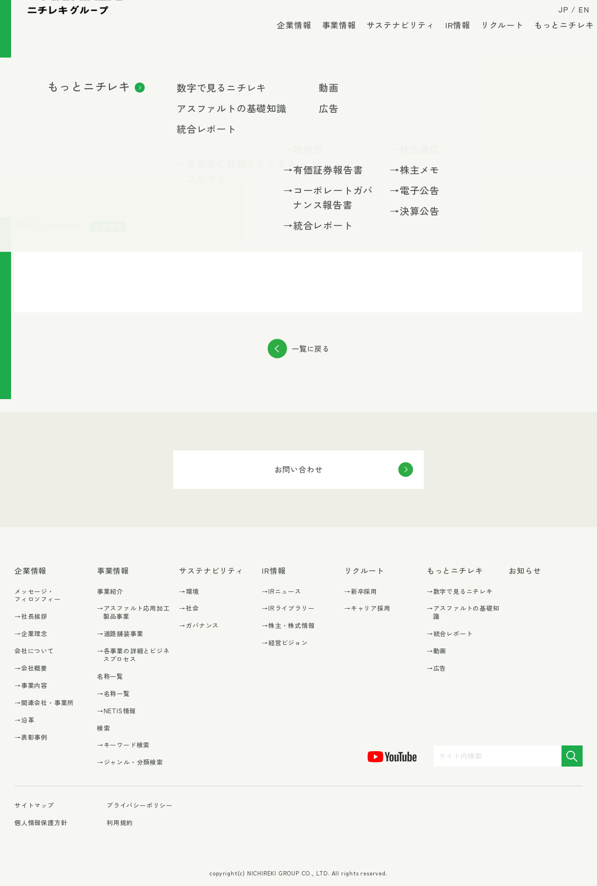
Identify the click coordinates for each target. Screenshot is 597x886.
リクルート (496, 38)
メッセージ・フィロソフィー (37, 595)
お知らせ (48, 78)
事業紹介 (110, 591)
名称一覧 (110, 676)
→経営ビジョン (285, 643)
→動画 (436, 651)
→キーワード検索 (123, 745)
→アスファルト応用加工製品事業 (133, 612)
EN (577, 15)
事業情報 (332, 38)
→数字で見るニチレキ (460, 592)
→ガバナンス (199, 626)
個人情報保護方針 (40, 822)
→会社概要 (31, 668)
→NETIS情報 (116, 711)
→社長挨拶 (31, 617)
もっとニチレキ (557, 38)
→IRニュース (281, 592)
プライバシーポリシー (140, 805)
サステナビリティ (394, 38)
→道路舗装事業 (120, 634)
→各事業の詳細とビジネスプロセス (133, 655)
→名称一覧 (113, 694)
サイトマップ (34, 806)
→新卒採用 (360, 592)
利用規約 (120, 822)
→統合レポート (450, 634)
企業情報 (288, 38)
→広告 (436, 668)
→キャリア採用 (367, 608)
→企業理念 (31, 634)
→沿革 (24, 720)
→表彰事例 (31, 737)
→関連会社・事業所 (44, 703)
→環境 (189, 592)
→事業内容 (31, 686)
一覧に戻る (311, 348)
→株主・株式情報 (288, 626)
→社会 (189, 608)
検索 (103, 727)
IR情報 (451, 38)
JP (557, 15)
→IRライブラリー (288, 608)
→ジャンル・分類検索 (130, 762)
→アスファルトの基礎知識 (463, 612)
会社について (34, 650)
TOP (20, 78)
